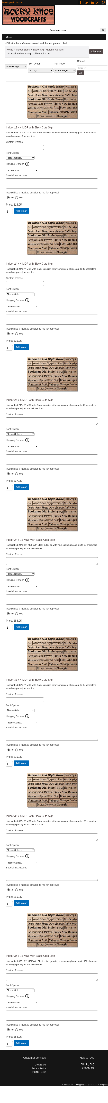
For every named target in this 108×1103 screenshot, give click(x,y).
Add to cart (21, 212)
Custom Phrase (14, 142)
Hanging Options (15, 164)
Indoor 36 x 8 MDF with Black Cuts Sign (29, 825)
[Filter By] (92, 68)
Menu (9, 37)
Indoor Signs (23, 49)
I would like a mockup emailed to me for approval (32, 194)
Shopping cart (81, 1099)
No (12, 199)
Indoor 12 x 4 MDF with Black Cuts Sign (29, 127)
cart (21, 2)
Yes (21, 199)
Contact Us (40, 1079)
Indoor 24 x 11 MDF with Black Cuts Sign (30, 545)
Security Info (88, 1082)
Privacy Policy (39, 1086)
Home (10, 49)
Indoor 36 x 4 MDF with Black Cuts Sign (29, 687)
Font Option (12, 152)
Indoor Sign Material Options (48, 49)
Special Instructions (16, 175)
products (13, 2)
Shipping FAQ (87, 1079)
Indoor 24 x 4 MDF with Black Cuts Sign (29, 265)
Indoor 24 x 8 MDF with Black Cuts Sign (29, 403)
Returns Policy (39, 1083)
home (5, 2)
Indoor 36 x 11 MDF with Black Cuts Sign (30, 968)
